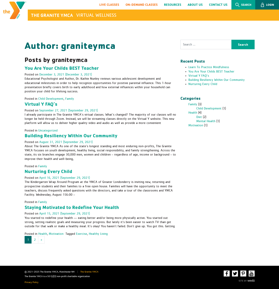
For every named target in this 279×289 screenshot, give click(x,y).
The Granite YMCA (89, 272)
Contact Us (218, 5)
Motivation (56, 233)
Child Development (50, 98)
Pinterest (243, 273)
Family (69, 98)
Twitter (235, 273)
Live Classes (109, 5)
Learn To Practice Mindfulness (208, 67)
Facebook (227, 273)
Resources (172, 5)
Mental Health (205, 121)
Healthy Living (98, 233)
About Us (195, 5)
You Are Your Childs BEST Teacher (62, 68)
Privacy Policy (31, 282)
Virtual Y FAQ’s (41, 104)
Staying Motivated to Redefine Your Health (72, 207)
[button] (267, 5)
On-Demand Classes (142, 5)
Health (42, 233)
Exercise (81, 233)
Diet (199, 117)
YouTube (252, 273)
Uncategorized (48, 130)
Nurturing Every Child (48, 171)
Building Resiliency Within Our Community (71, 135)
